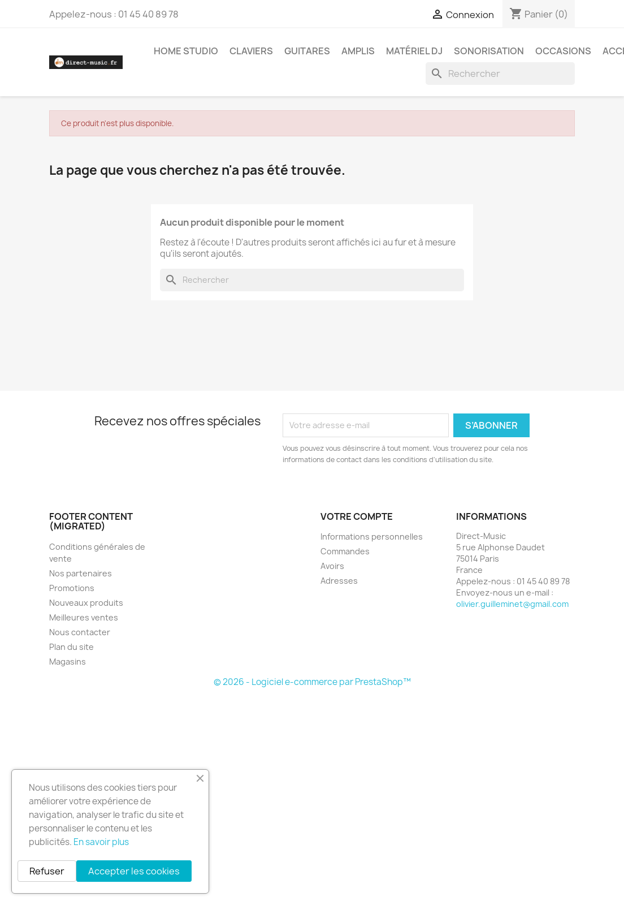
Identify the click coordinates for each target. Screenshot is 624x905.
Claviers (251, 51)
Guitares (307, 51)
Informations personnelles (371, 536)
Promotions (71, 588)
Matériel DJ (414, 51)
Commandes (345, 551)
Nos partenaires (80, 573)
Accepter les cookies (134, 871)
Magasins (67, 661)
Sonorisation (489, 51)
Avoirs (332, 566)
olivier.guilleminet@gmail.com (512, 603)
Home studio (186, 51)
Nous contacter (79, 632)
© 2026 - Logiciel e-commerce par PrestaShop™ (312, 682)
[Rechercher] (500, 73)
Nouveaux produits (86, 602)
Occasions (563, 51)
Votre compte (356, 516)
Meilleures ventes (83, 617)
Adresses (339, 580)
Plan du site (71, 646)
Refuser (46, 871)
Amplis (358, 51)
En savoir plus (101, 842)
